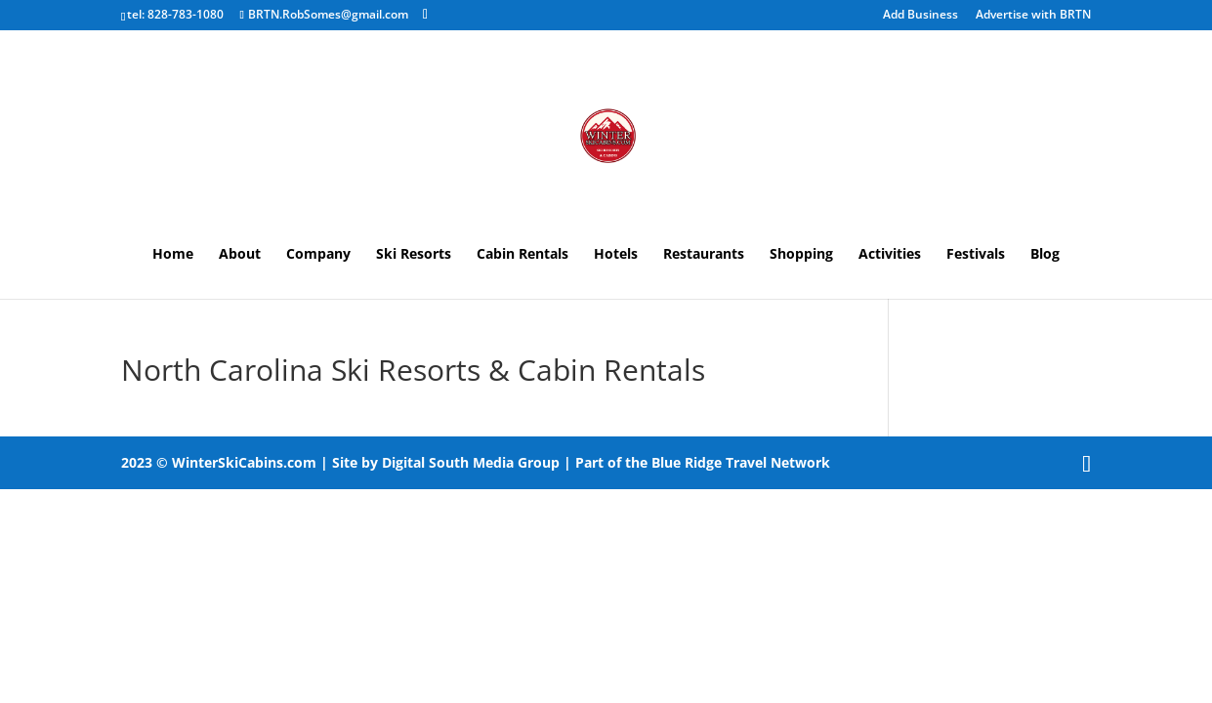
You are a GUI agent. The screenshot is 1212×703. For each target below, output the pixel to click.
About (240, 255)
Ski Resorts (413, 255)
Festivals (975, 255)
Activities (889, 255)
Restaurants (703, 255)
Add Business (920, 15)
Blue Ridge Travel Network (740, 462)
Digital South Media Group (471, 462)
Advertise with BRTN (1033, 15)
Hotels (616, 255)
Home (172, 255)
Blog (1045, 255)
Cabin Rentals (522, 255)
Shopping (801, 255)
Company (318, 255)
